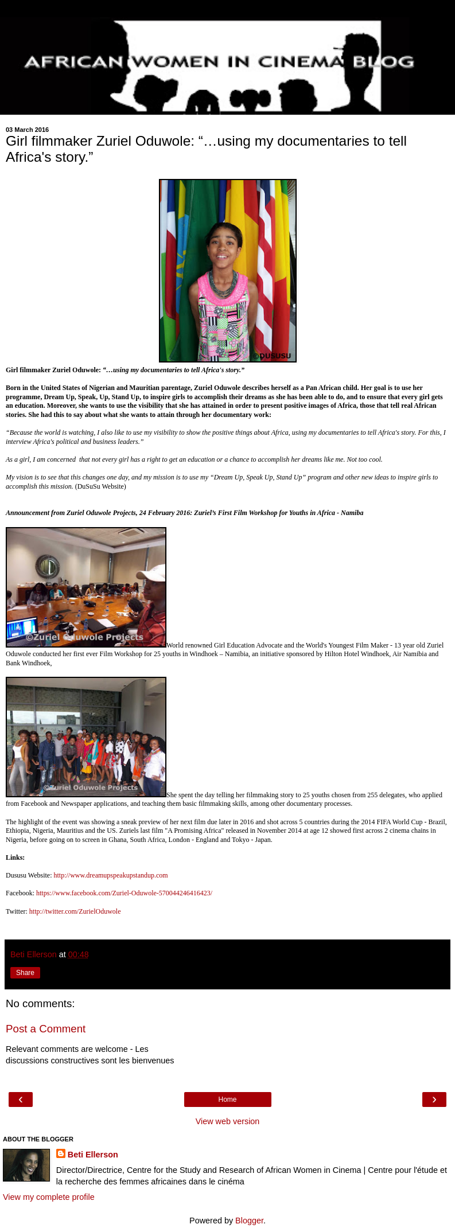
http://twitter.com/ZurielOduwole (75, 911)
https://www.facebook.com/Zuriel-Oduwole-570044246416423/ (124, 893)
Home (227, 1099)
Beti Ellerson (93, 1154)
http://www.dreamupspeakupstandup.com (110, 875)
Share (25, 973)
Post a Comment (45, 1029)
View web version (228, 1121)
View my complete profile (49, 1197)
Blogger (249, 1220)
